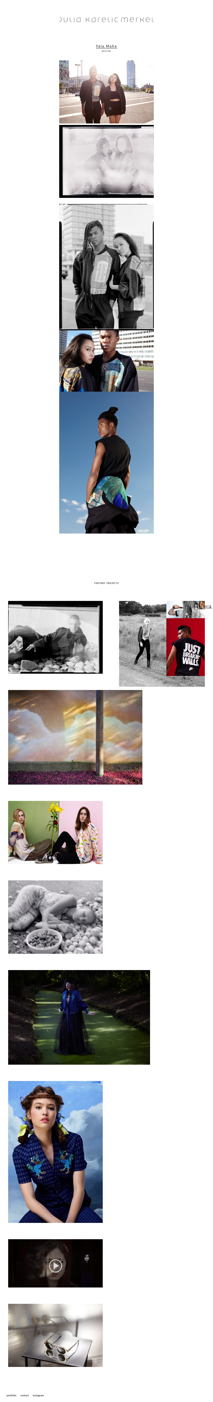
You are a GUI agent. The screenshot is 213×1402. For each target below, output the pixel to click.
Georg (205, 606)
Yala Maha (106, 46)
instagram (38, 1395)
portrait (106, 51)
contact (24, 1395)
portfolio (11, 1395)
